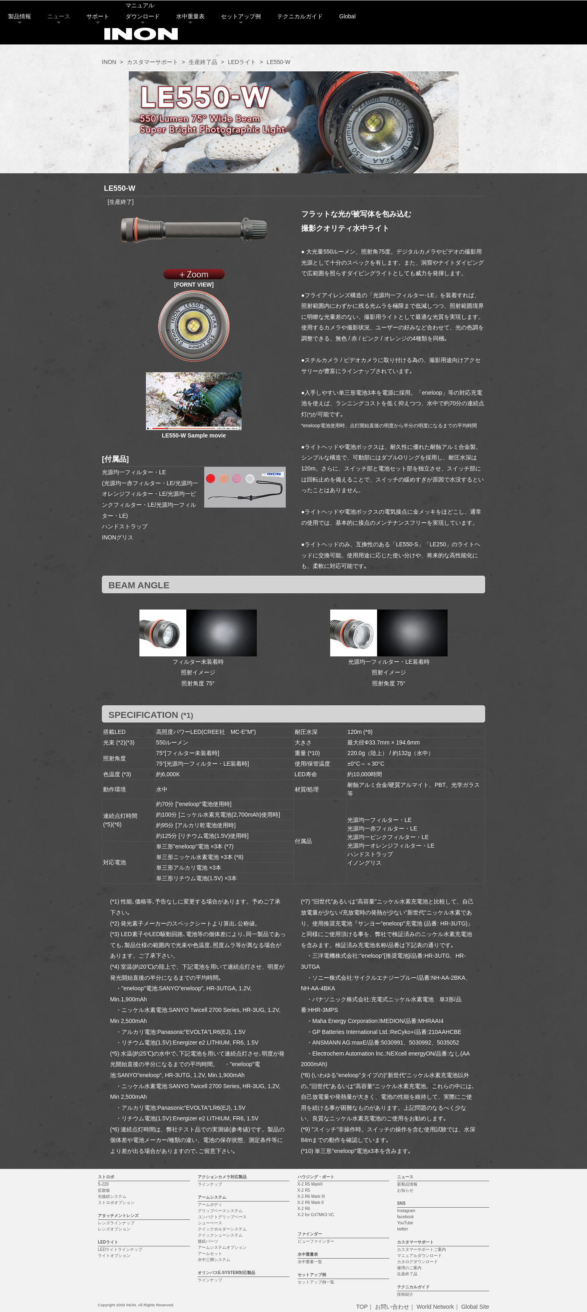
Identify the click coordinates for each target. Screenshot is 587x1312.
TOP (362, 1306)
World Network (435, 1306)
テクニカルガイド (402, 38)
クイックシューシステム (220, 1235)
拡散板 (104, 1190)
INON (109, 62)
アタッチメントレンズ (118, 1215)
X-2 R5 (304, 1190)
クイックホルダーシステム (222, 1229)
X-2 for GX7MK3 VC (316, 1215)
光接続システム (112, 1196)
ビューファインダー (316, 1241)
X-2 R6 (304, 1208)
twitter (402, 1229)
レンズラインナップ (116, 1223)
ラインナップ (210, 1184)
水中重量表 (292, 38)
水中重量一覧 (310, 1261)
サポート (199, 38)
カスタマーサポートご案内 (421, 1249)
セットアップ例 (343, 38)
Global (449, 38)
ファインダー (310, 1234)
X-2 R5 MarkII (310, 1184)
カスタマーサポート (152, 62)
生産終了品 (203, 62)
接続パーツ (208, 1241)
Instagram (406, 1210)
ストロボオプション (116, 1202)
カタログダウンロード (417, 1261)
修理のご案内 (409, 1268)
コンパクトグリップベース (222, 1217)
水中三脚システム (214, 1259)
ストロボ (106, 1177)
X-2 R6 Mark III (311, 1196)
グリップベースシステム (220, 1210)
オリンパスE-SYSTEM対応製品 (226, 1272)
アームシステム (212, 1197)
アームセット (210, 1253)
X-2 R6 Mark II (311, 1202)
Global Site (475, 1306)
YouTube (405, 1223)
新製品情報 (407, 1184)
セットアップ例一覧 (316, 1282)
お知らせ (405, 1190)
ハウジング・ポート (316, 1177)
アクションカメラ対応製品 (222, 1177)
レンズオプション (114, 1229)
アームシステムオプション (222, 1247)
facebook (405, 1217)
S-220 (103, 1184)
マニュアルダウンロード (419, 1255)
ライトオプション (114, 1255)
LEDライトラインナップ (120, 1249)
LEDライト (242, 62)
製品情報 (121, 38)
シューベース (210, 1223)
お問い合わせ (392, 1306)
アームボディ (210, 1204)
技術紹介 (405, 1294)
